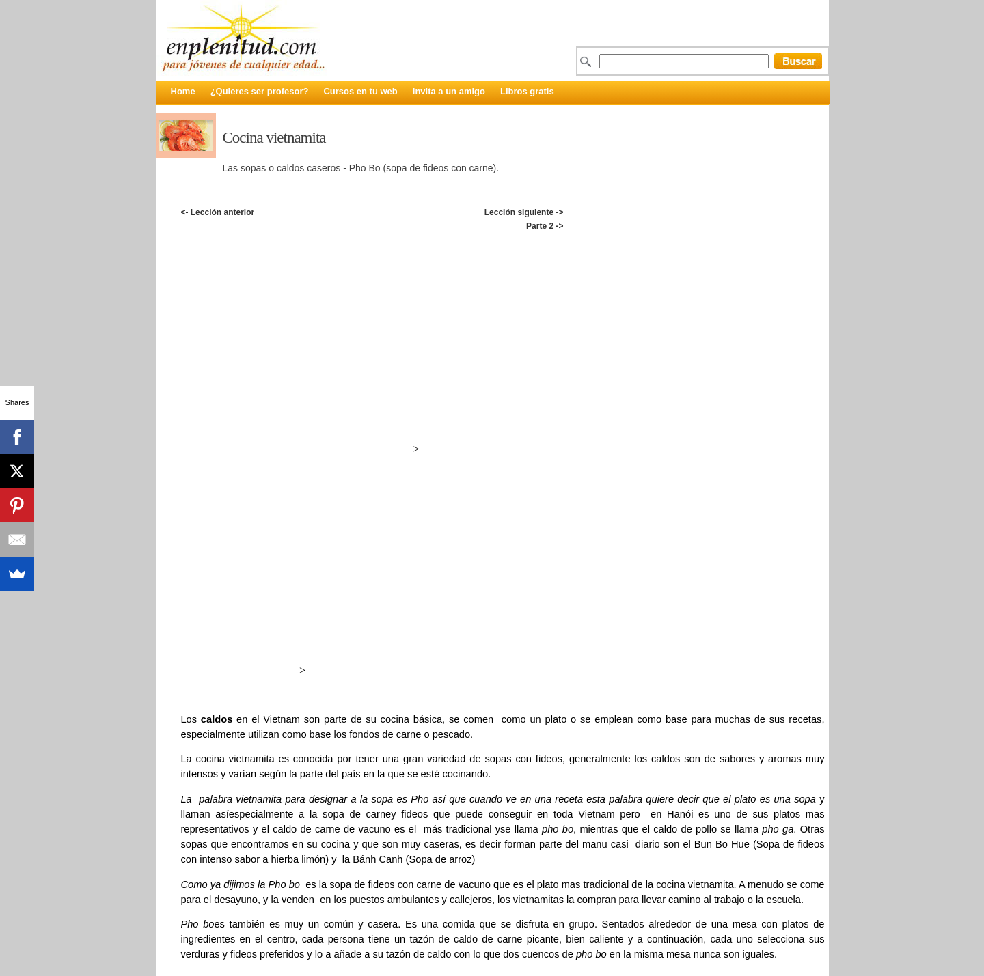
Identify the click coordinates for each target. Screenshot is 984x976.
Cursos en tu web (360, 91)
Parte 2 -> (544, 226)
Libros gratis (527, 91)
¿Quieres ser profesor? (259, 91)
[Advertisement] (502, 247)
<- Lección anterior (217, 212)
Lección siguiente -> (524, 212)
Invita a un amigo (449, 91)
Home (183, 91)
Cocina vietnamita (274, 137)
